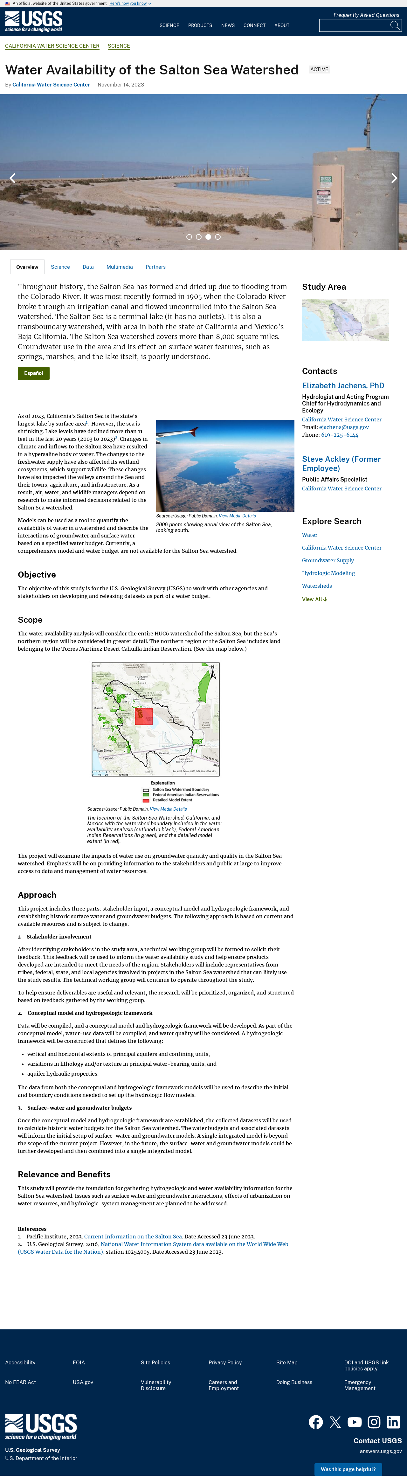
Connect (255, 25)
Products (200, 25)
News (228, 25)
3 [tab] (208, 237)
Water (309, 535)
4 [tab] (218, 237)
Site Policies (155, 1363)
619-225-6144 (339, 435)
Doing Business (294, 1382)
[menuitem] (169, 21)
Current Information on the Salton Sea (133, 1236)
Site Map (287, 1363)
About (281, 25)
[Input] (360, 25)
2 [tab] (199, 237)
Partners (156, 267)
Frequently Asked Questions (366, 15)
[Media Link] (225, 466)
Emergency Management (360, 1385)
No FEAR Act (20, 1382)
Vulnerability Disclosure (156, 1385)
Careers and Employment (224, 1385)
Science (169, 25)
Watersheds (317, 586)
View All (314, 599)
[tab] (27, 267)
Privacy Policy (225, 1363)
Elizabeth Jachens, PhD (343, 385)
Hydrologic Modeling (328, 573)
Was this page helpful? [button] (348, 1469)
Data (88, 267)
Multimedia (120, 267)
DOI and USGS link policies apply (366, 1366)
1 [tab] (189, 237)
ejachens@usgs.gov (344, 427)
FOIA (79, 1363)
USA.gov (83, 1382)
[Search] (395, 25)
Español (33, 373)
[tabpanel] (203, 172)
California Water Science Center (52, 46)
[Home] (33, 31)
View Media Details (237, 515)
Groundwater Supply (328, 560)
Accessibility (20, 1363)
